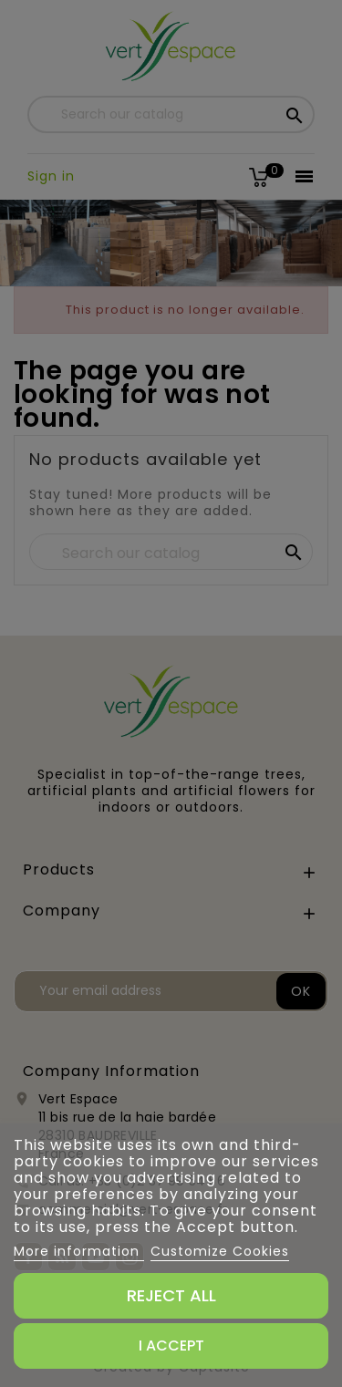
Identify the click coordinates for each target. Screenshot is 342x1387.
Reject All (171, 1295)
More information (79, 1251)
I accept (171, 1345)
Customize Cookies (219, 1251)
